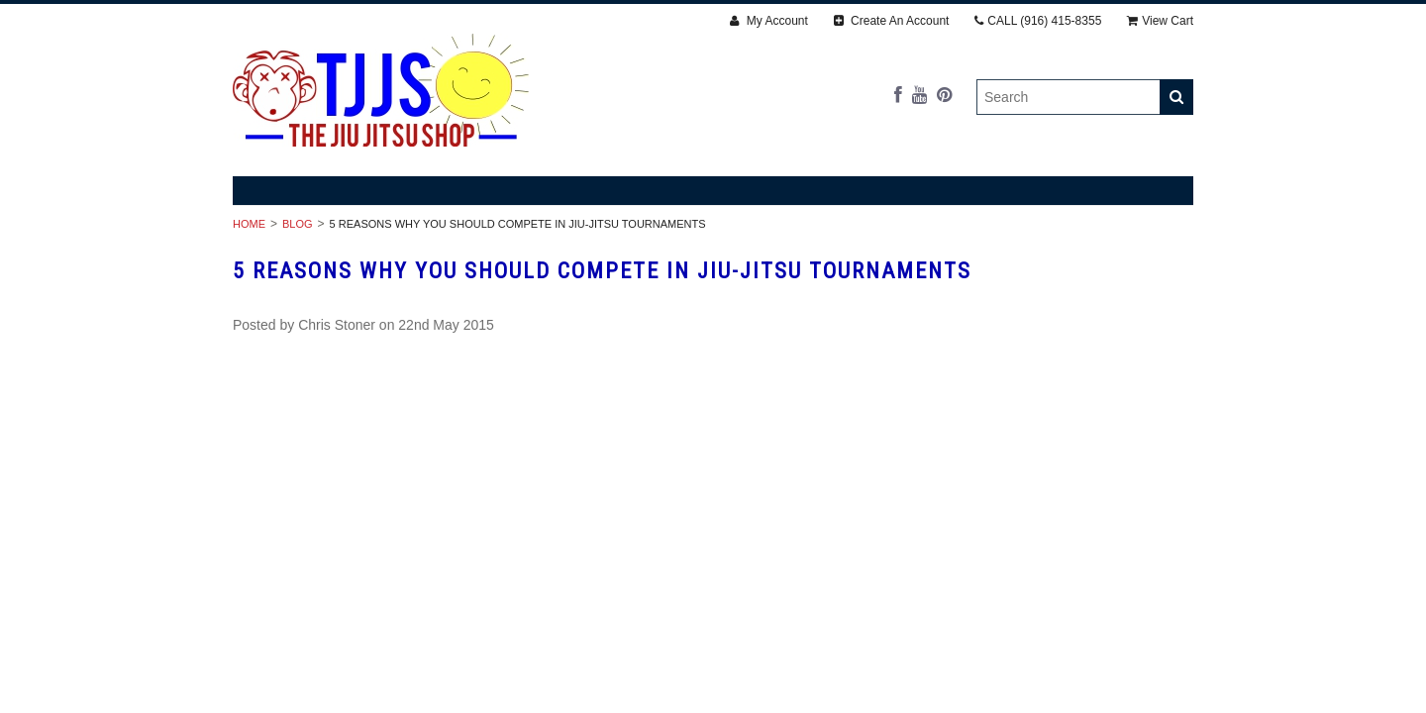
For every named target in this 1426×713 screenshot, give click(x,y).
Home (249, 224)
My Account (768, 21)
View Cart (1160, 21)
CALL (1037, 21)
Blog (297, 224)
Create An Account (892, 21)
